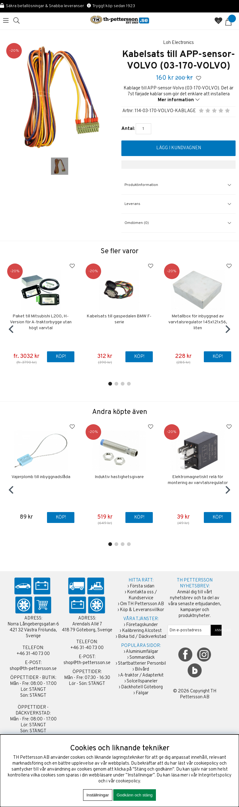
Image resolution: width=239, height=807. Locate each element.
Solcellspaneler (142, 681)
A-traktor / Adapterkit (142, 675)
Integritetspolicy (215, 775)
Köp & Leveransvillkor (142, 610)
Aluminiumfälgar (142, 652)
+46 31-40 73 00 (33, 654)
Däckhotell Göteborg (142, 687)
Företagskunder (142, 625)
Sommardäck (142, 658)
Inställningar (98, 795)
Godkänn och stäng (135, 795)
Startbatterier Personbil (142, 664)
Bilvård (142, 669)
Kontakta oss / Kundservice (142, 595)
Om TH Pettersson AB (142, 604)
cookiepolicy (128, 781)
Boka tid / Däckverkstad (142, 637)
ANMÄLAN (216, 630)
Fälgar (142, 693)
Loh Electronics (178, 43)
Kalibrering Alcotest (142, 631)
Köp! (61, 357)
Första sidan (142, 586)
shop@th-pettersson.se (33, 669)
